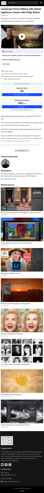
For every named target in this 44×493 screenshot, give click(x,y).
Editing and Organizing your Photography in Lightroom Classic (21, 213)
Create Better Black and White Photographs (15, 364)
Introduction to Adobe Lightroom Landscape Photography (21, 55)
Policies (22, 491)
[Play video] (22, 36)
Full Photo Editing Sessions (11, 60)
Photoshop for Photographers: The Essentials (15, 304)
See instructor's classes (8, 179)
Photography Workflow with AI (11, 273)
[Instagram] (9, 464)
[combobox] (23, 2)
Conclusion (6, 64)
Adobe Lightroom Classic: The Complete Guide (16, 243)
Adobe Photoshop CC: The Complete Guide (15, 425)
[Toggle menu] (41, 2)
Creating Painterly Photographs (11, 394)
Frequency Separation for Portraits (12, 334)
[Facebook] (6, 464)
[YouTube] (2, 464)
